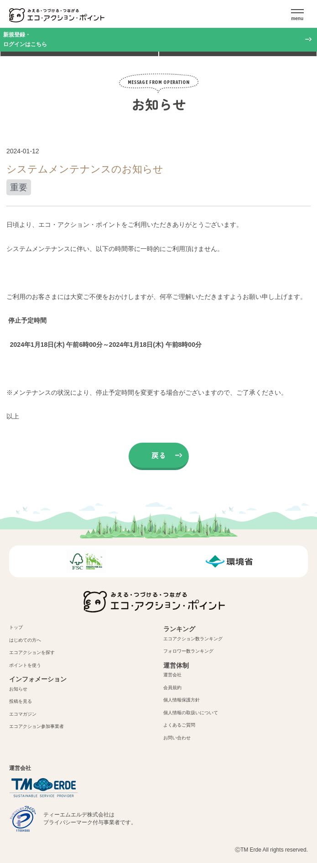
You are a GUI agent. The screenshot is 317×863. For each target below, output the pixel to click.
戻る (158, 455)
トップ (16, 627)
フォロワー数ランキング (188, 651)
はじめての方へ (25, 640)
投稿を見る (20, 701)
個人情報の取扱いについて (190, 712)
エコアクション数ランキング (193, 638)
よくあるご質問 (179, 724)
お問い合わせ (177, 737)
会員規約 (172, 687)
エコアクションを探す (32, 652)
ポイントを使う (25, 665)
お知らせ (18, 688)
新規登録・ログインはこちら (25, 39)
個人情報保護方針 (181, 699)
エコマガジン (22, 714)
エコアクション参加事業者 (36, 726)
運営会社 (172, 674)
